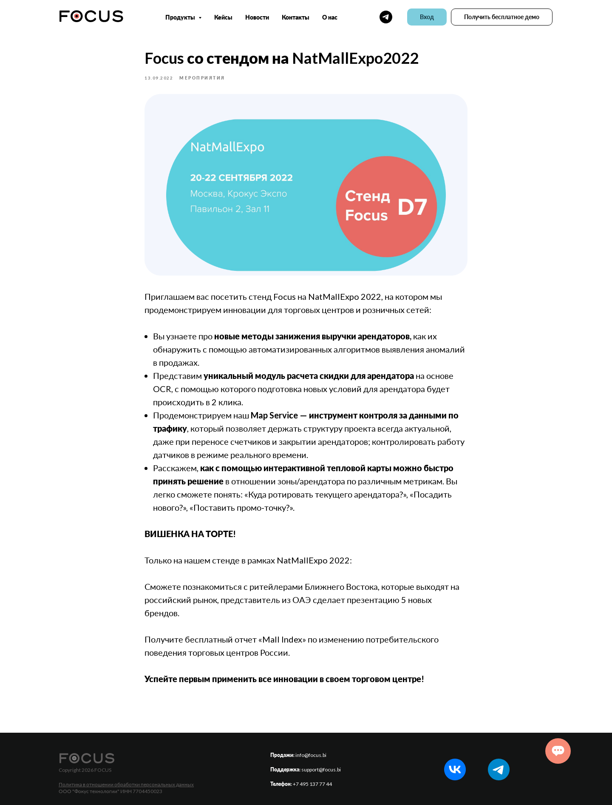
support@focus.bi (321, 769)
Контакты (295, 17)
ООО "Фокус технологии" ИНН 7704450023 (110, 791)
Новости (257, 17)
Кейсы (223, 17)
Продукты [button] (180, 17)
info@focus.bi (310, 755)
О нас (329, 17)
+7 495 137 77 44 (312, 784)
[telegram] (386, 17)
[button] (501, 17)
